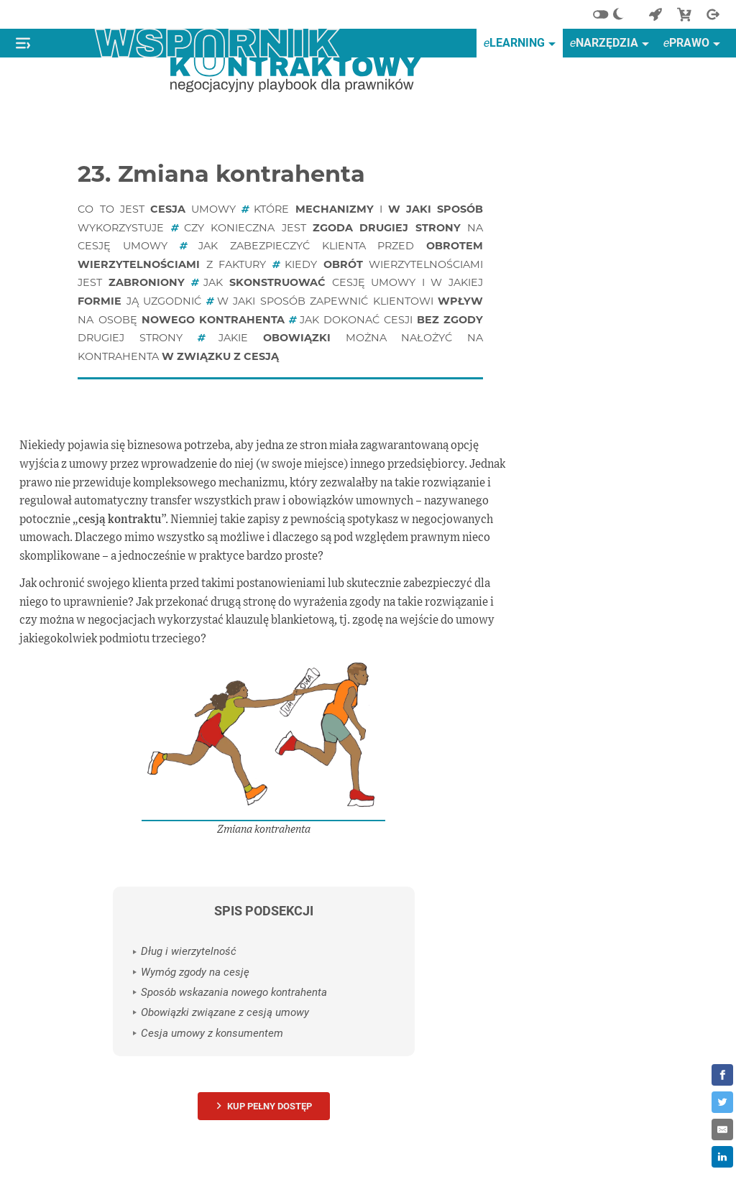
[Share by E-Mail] (722, 1129)
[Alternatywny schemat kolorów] (612, 14)
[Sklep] (684, 14)
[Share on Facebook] (722, 1075)
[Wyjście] (713, 14)
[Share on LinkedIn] (722, 1157)
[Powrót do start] (655, 14)
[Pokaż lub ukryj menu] (23, 43)
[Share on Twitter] (722, 1102)
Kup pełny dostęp (269, 1106)
